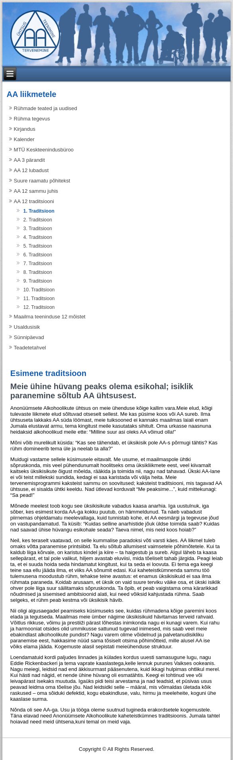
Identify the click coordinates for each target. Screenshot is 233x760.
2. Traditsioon (37, 220)
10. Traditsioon (39, 290)
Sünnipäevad (29, 337)
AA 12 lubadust (31, 170)
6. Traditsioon (37, 255)
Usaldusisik (27, 327)
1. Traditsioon (39, 211)
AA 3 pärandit (29, 160)
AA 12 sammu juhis (36, 191)
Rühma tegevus (32, 119)
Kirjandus (24, 129)
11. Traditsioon (39, 298)
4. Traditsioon (37, 237)
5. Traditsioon (37, 246)
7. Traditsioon (37, 263)
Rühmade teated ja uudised (45, 108)
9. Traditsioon (37, 281)
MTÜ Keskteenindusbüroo (44, 150)
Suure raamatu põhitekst (42, 181)
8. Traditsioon (37, 272)
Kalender (24, 139)
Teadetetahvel (30, 348)
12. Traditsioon (39, 307)
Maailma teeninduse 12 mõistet (50, 317)
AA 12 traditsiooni (34, 201)
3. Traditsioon (37, 228)
